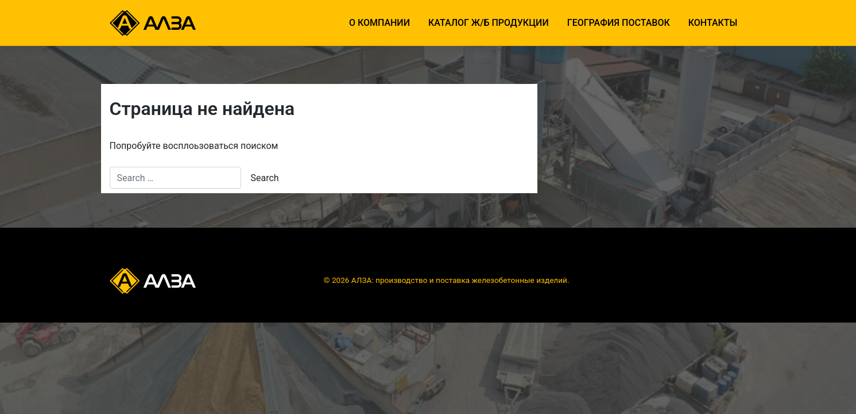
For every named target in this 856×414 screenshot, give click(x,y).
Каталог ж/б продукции (488, 22)
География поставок (618, 22)
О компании (379, 22)
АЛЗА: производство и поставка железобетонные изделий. (460, 280)
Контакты (713, 22)
